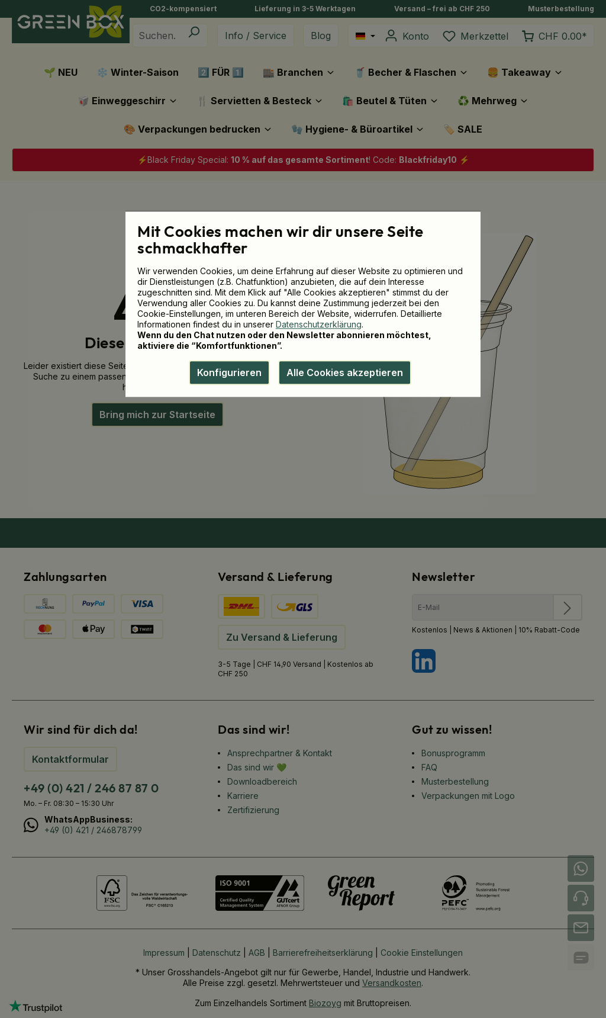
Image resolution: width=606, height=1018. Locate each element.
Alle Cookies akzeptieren (344, 372)
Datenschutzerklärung (319, 324)
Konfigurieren (229, 372)
